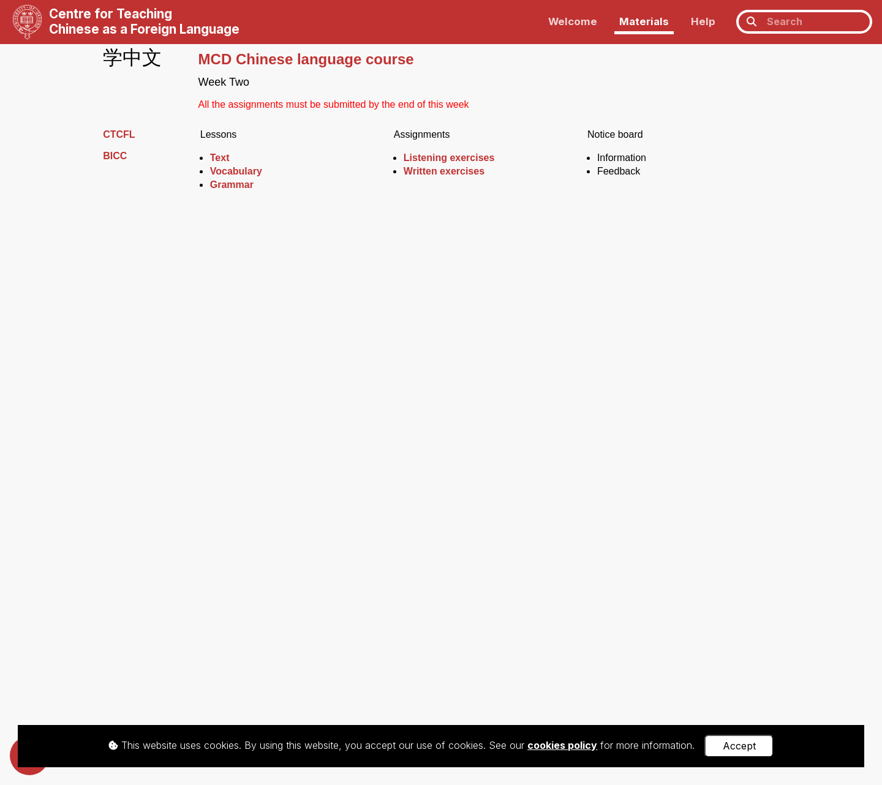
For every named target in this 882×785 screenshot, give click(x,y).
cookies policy (562, 745)
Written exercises (444, 171)
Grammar (232, 184)
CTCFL (119, 134)
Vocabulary (236, 171)
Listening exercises (449, 157)
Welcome (572, 21)
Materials (644, 21)
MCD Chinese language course (306, 59)
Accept (739, 746)
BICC (115, 156)
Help (703, 21)
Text (220, 157)
